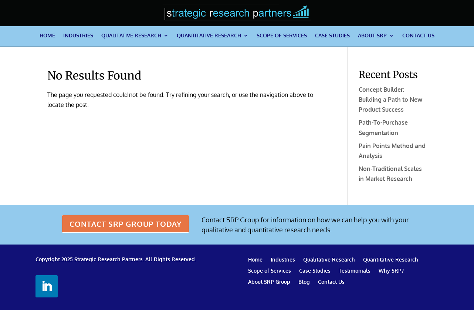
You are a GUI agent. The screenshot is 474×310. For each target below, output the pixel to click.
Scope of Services (282, 35)
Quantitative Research (209, 35)
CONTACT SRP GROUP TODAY (126, 224)
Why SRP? (391, 271)
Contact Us (418, 35)
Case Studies (332, 35)
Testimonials (354, 271)
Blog (304, 282)
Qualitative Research (131, 35)
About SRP (372, 35)
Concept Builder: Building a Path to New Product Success (390, 99)
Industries (78, 35)
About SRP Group (269, 282)
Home (47, 35)
